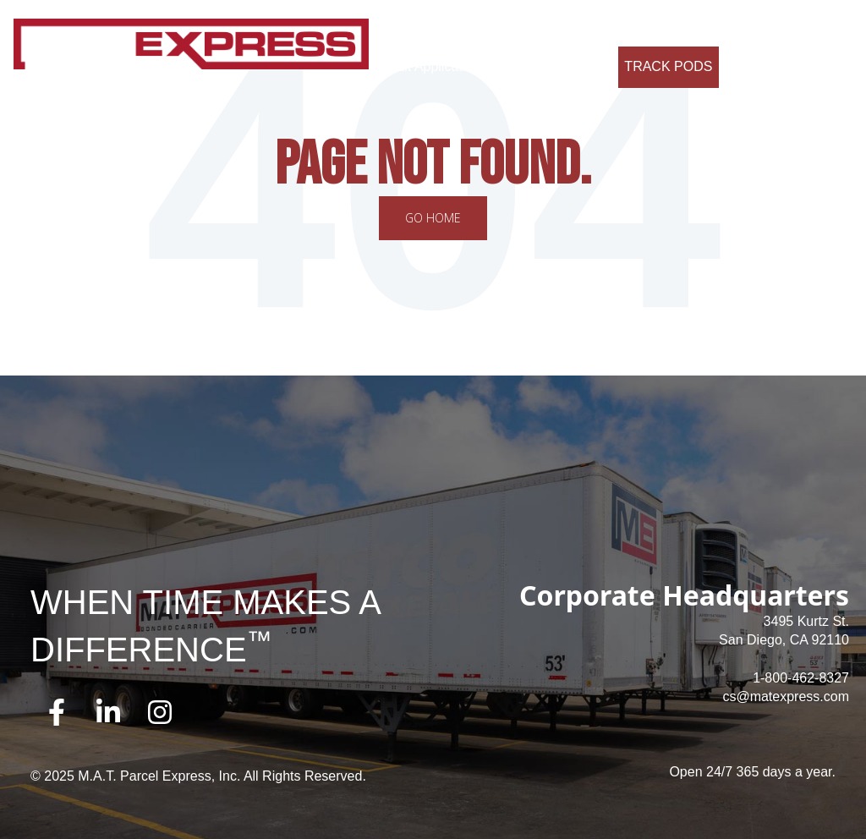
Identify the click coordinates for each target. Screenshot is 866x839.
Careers (604, 25)
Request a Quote (548, 66)
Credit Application (428, 66)
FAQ (657, 25)
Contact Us (721, 25)
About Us (403, 25)
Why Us (539, 25)
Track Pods (668, 66)
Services (473, 25)
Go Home (433, 218)
